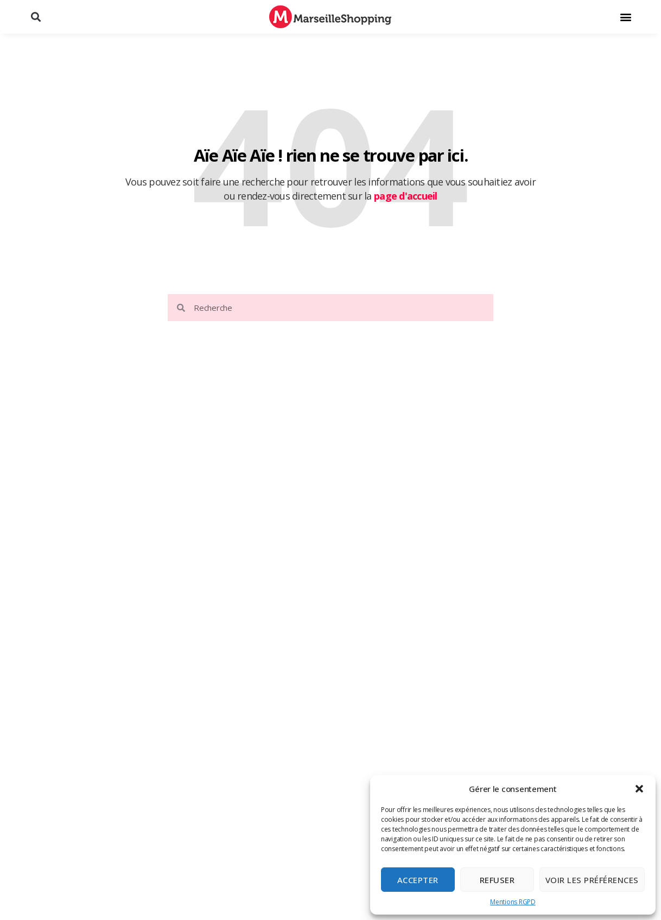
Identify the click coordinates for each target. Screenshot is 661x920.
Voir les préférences (592, 879)
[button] (639, 788)
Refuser (497, 879)
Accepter (417, 879)
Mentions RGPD (513, 901)
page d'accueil (405, 195)
